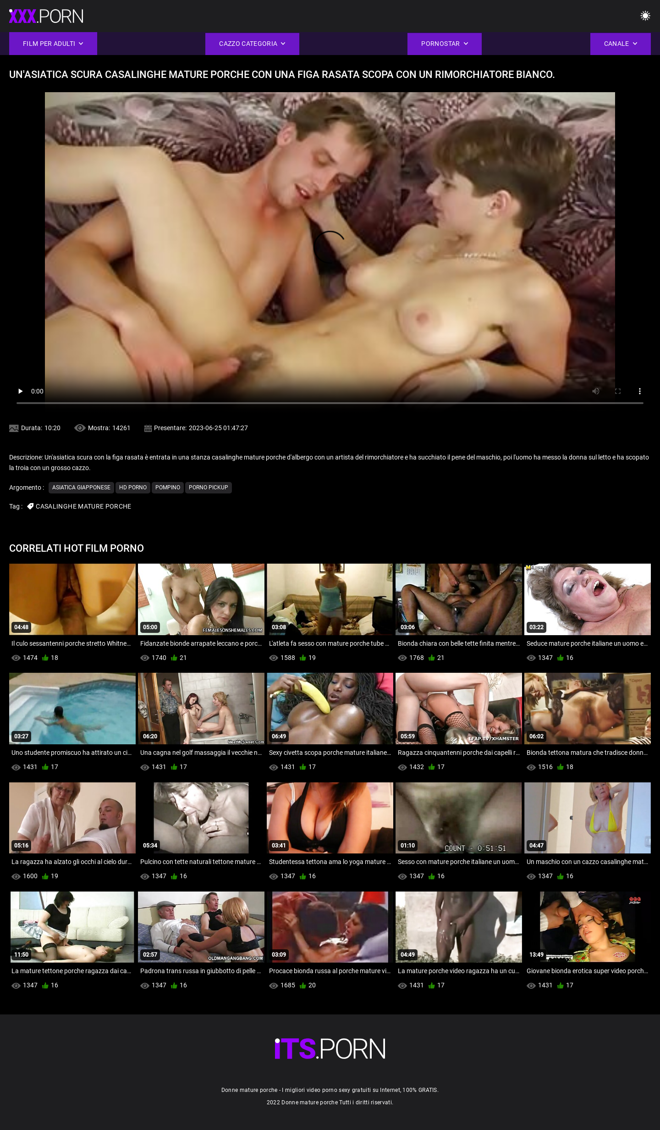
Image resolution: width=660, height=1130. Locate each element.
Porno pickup (208, 487)
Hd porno (133, 487)
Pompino (167, 487)
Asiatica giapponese (81, 487)
